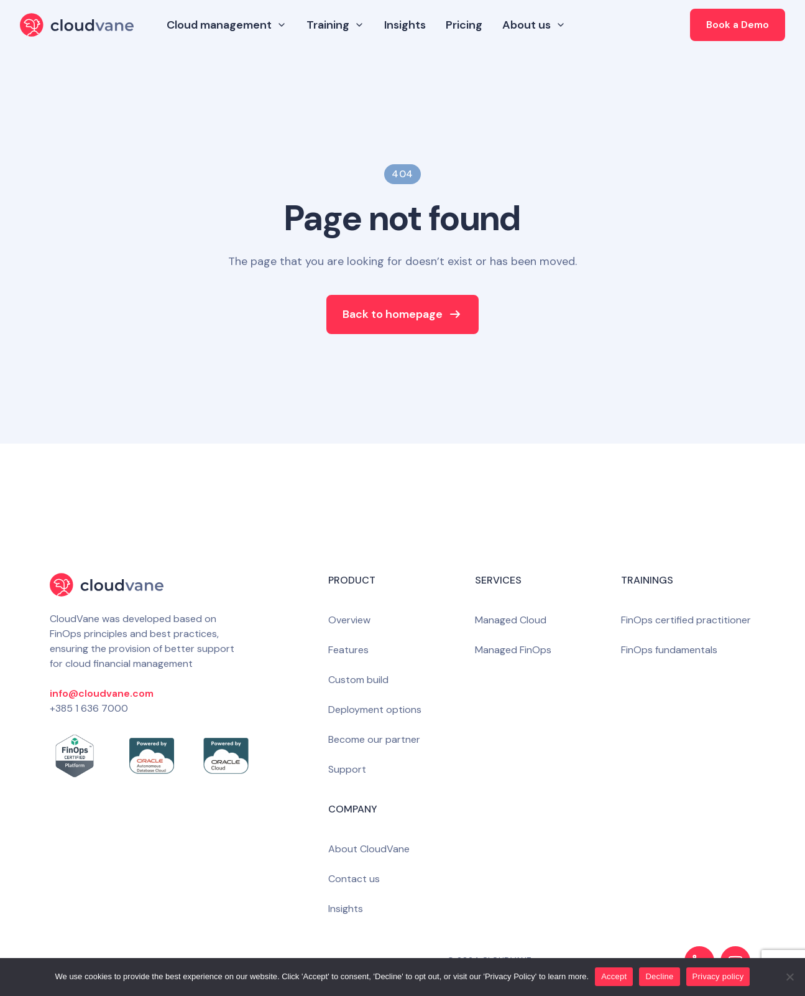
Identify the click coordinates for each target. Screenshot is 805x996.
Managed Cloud (510, 619)
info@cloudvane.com (102, 693)
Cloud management (227, 24)
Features (348, 649)
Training (335, 24)
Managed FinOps (513, 649)
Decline (659, 976)
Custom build (358, 679)
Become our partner (374, 739)
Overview (349, 619)
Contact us (354, 878)
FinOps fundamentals (669, 649)
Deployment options (374, 709)
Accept (614, 976)
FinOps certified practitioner (686, 619)
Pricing (464, 24)
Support (347, 769)
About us (534, 24)
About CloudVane (369, 848)
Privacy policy (718, 976)
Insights (405, 24)
